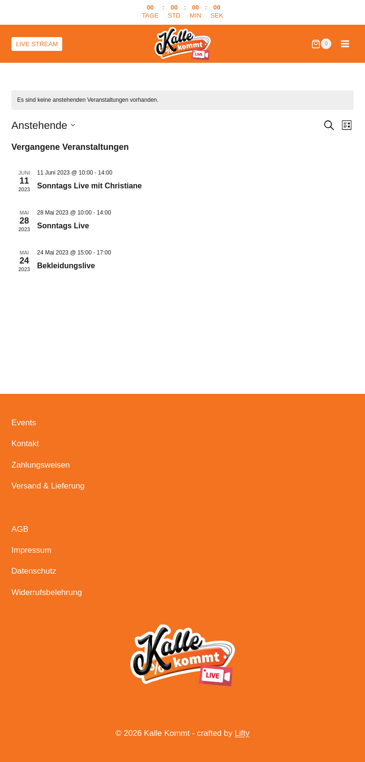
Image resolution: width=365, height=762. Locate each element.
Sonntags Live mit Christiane (89, 186)
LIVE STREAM (37, 43)
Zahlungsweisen (40, 464)
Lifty (242, 733)
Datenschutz (34, 571)
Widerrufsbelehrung (46, 592)
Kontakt (25, 443)
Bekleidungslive (66, 266)
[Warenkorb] (321, 44)
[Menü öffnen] (345, 44)
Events (23, 422)
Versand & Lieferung (48, 485)
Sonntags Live (63, 226)
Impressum (31, 550)
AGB (20, 529)
